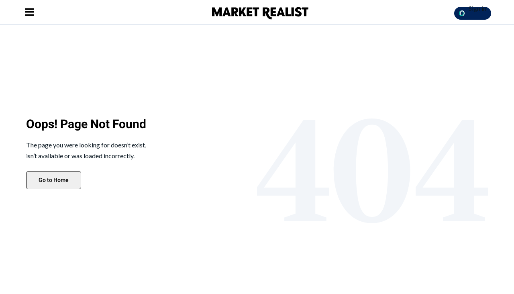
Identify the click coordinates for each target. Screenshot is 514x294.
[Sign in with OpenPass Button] (472, 13)
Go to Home (54, 180)
